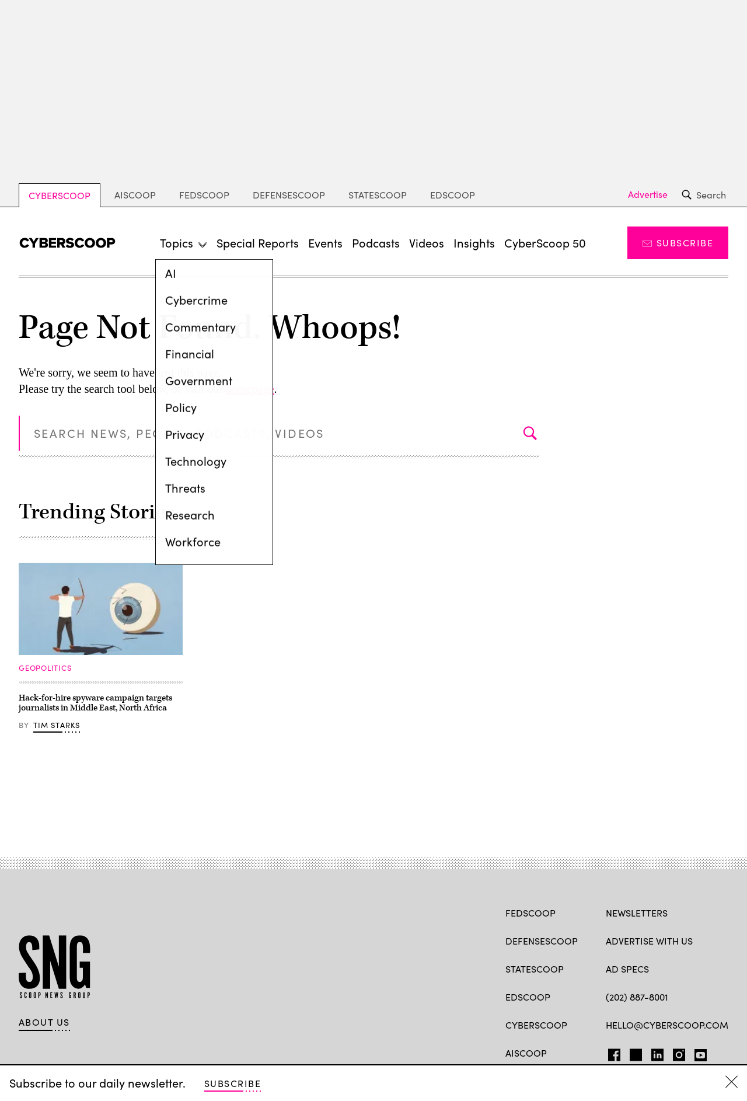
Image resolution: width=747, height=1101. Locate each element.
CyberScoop (59, 195)
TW (634, 1052)
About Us (44, 1022)
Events (325, 242)
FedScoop (204, 195)
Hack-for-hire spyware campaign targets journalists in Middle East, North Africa (95, 703)
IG (675, 1052)
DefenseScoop (289, 195)
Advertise (648, 194)
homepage (250, 388)
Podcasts (376, 242)
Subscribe (678, 242)
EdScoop (452, 195)
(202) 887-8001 (637, 997)
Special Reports (258, 242)
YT (697, 1052)
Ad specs (627, 969)
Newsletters (637, 913)
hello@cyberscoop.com (667, 1025)
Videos (426, 242)
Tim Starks (57, 725)
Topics (176, 242)
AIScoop (135, 195)
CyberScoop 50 (545, 242)
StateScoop (377, 195)
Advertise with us (649, 941)
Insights (474, 242)
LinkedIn (657, 1052)
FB (611, 1052)
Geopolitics (45, 668)
